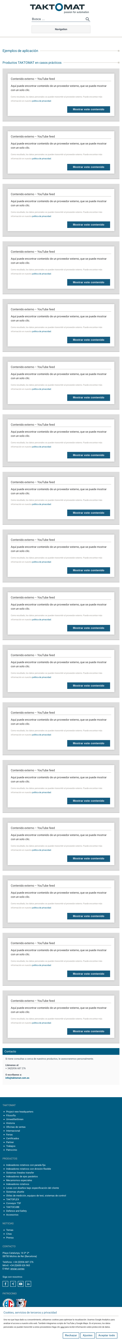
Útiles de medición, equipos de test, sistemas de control (36, 1195)
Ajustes (87, 1335)
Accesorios (12, 1214)
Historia (10, 1123)
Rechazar (71, 1335)
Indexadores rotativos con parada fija (25, 1165)
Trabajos (10, 1146)
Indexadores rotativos (17, 1184)
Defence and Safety (16, 1210)
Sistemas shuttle (15, 1191)
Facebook (5, 1284)
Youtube (21, 1284)
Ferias (9, 1134)
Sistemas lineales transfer (20, 1172)
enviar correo (17, 1268)
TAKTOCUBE (13, 1207)
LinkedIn (28, 1284)
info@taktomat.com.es (17, 1077)
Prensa (10, 1237)
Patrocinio (11, 1149)
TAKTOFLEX (12, 1199)
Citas (9, 1233)
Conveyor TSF (13, 1203)
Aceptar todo (106, 1335)
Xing (13, 1284)
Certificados (12, 1138)
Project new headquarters (19, 1111)
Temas (9, 1230)
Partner (10, 1142)
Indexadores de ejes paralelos (22, 1176)
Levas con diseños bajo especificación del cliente (32, 1188)
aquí (62, 1327)
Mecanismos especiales (19, 1180)
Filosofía (11, 1115)
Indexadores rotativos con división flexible (28, 1168)
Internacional (13, 1130)
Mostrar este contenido (88, 109)
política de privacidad (41, 101)
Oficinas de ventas (16, 1127)
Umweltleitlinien (14, 1119)
